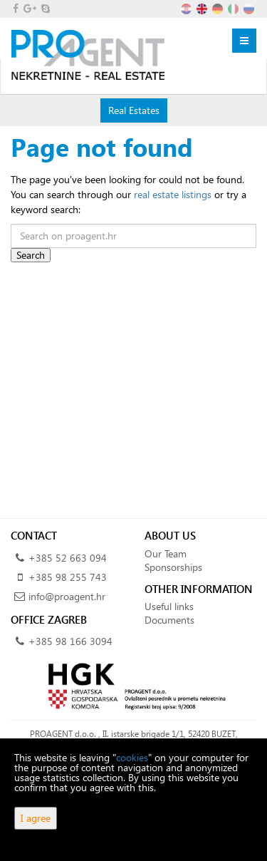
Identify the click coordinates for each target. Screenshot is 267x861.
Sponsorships (173, 567)
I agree (36, 818)
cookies (132, 757)
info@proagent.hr (66, 596)
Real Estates (133, 110)
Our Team (166, 553)
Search (30, 255)
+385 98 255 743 (67, 577)
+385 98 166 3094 (70, 641)
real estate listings (172, 194)
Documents (169, 620)
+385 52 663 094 (67, 557)
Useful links (169, 606)
